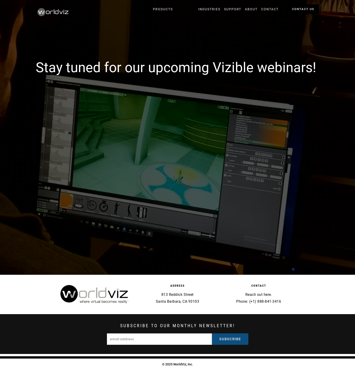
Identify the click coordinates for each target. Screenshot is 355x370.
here (267, 294)
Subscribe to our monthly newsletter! (177, 325)
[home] (53, 12)
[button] (163, 9)
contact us (303, 9)
